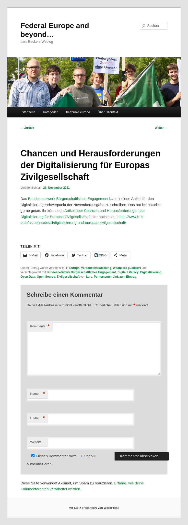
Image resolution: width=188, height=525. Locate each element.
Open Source (46, 276)
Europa (74, 268)
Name (37, 393)
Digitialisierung (151, 272)
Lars (89, 276)
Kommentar (40, 326)
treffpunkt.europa (78, 112)
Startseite (28, 112)
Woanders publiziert (127, 268)
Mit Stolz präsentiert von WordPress (94, 508)
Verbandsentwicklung (96, 268)
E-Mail (37, 418)
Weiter (161, 128)
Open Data (28, 276)
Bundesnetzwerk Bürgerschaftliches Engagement (68, 199)
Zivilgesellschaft (68, 276)
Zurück (27, 128)
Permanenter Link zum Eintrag (115, 276)
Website (36, 442)
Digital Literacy (128, 272)
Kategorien (50, 112)
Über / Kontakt (108, 112)
